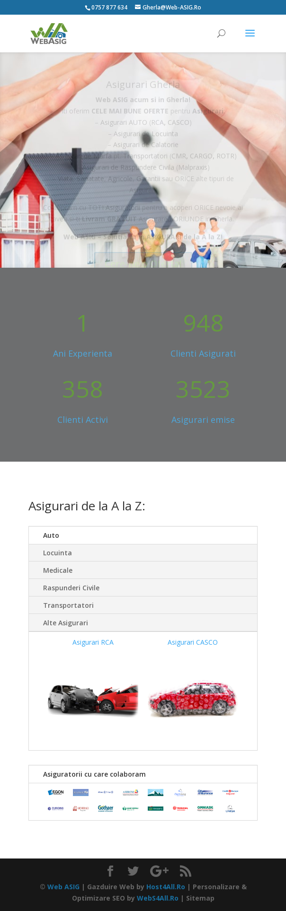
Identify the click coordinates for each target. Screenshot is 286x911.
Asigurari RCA (93, 642)
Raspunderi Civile (71, 587)
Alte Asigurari (65, 622)
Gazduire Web (110, 886)
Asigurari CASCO (193, 642)
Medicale (57, 570)
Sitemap (200, 897)
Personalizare (216, 886)
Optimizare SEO (98, 897)
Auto (51, 535)
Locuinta (57, 552)
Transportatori (68, 605)
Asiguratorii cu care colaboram (94, 774)
